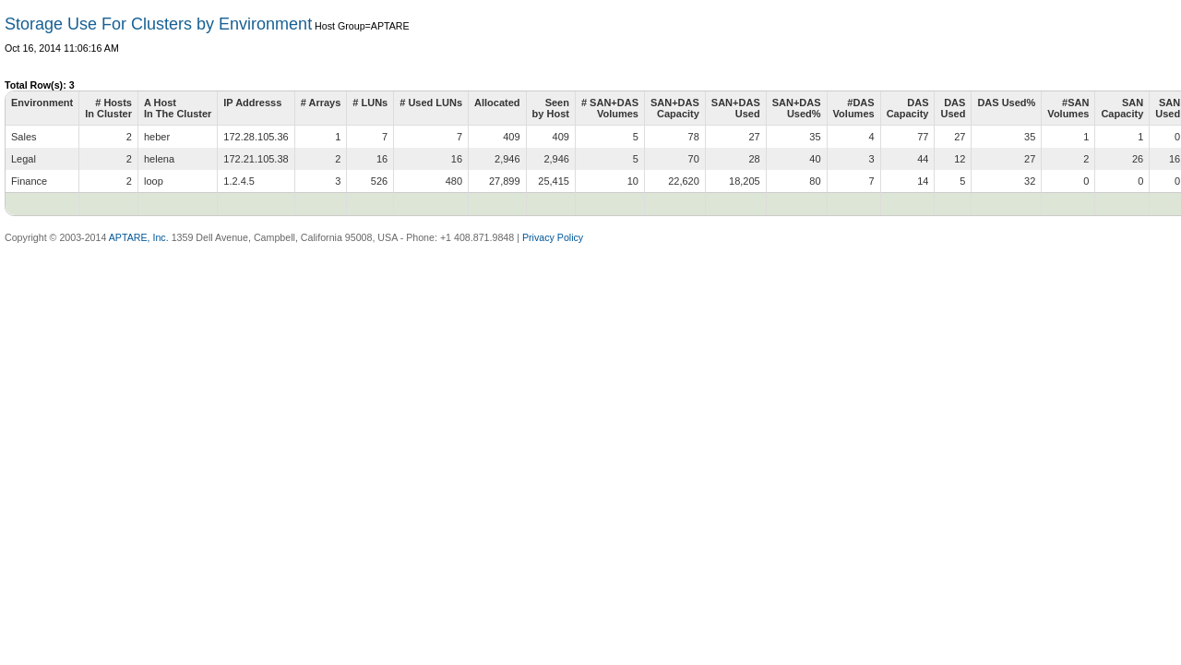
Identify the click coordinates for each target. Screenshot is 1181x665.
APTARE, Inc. (139, 237)
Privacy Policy (552, 237)
